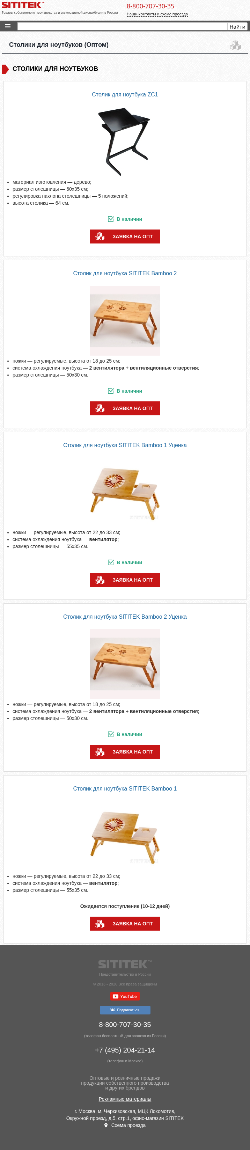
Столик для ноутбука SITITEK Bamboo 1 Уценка (125, 445)
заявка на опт (132, 236)
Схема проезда (128, 1125)
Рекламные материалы (125, 1099)
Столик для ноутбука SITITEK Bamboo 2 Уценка (125, 617)
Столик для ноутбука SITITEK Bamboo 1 (125, 789)
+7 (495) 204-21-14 (125, 1050)
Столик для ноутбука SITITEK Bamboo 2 (125, 273)
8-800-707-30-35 (150, 6)
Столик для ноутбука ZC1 (125, 94)
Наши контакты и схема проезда (157, 13)
